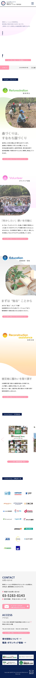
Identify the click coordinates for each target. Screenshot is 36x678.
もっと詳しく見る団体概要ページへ (18, 60)
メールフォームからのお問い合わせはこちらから (16, 606)
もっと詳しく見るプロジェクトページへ (15, 159)
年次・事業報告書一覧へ (18, 462)
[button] (33, 439)
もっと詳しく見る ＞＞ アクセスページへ (16, 633)
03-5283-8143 (13, 595)
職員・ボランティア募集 (14, 642)
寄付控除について (11, 639)
